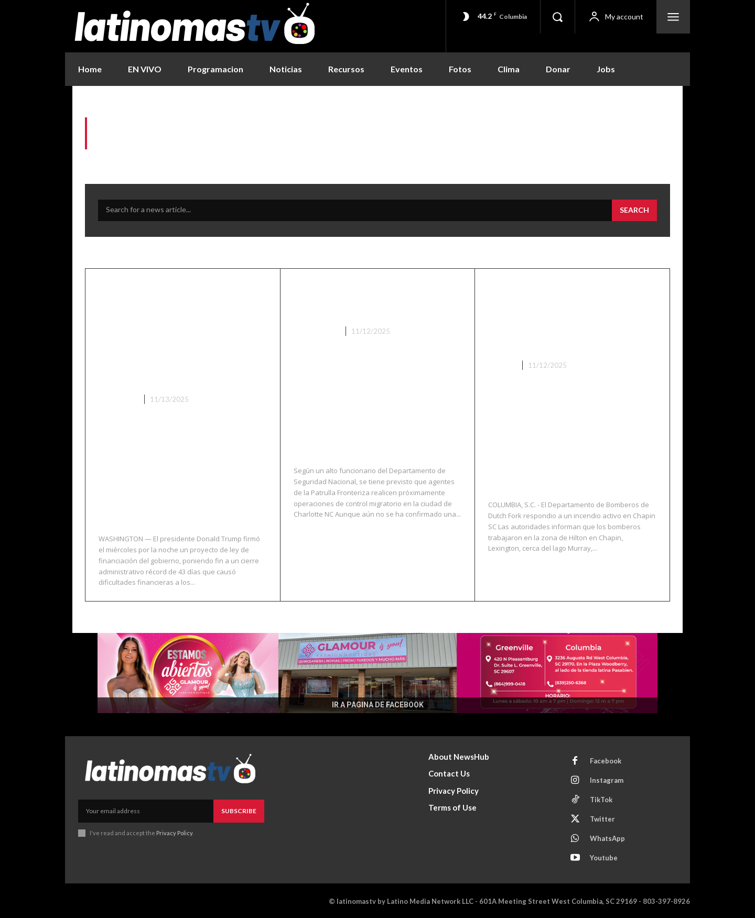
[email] (145, 810)
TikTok (601, 798)
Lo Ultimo (117, 398)
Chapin (501, 364)
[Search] (634, 211)
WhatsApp (607, 837)
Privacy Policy (174, 831)
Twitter (602, 818)
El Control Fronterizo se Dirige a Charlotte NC (372, 298)
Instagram (606, 779)
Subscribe (238, 810)
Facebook (605, 760)
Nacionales (316, 331)
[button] (557, 17)
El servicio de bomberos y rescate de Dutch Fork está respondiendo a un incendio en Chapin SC (572, 315)
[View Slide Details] (377, 672)
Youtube (604, 857)
